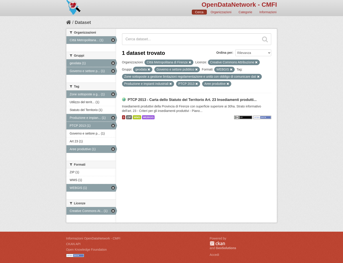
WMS (137, 117)
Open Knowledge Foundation (86, 249)
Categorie (245, 12)
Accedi (214, 255)
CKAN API (73, 244)
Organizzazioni (221, 12)
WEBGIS (148, 117)
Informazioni (267, 12)
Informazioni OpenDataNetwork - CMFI (93, 238)
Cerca (199, 12)
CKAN (217, 243)
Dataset (83, 22)
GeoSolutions (226, 248)
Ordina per (224, 52)
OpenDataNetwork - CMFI (239, 4)
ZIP (129, 117)
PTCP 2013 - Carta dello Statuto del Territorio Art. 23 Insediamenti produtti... (192, 100)
